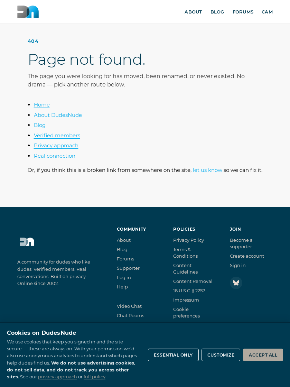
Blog (217, 12)
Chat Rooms (130, 315)
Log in (124, 277)
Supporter (128, 268)
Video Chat (129, 306)
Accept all (263, 355)
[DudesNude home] (28, 12)
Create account (247, 256)
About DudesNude (58, 115)
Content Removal (193, 281)
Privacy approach (56, 145)
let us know (207, 170)
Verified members (57, 135)
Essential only (173, 355)
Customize (220, 355)
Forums (243, 12)
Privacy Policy (188, 240)
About (193, 12)
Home (42, 104)
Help (122, 286)
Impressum (186, 300)
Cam (267, 12)
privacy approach (57, 376)
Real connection (54, 156)
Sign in (238, 265)
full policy (94, 376)
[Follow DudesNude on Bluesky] (236, 283)
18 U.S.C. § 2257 (189, 290)
